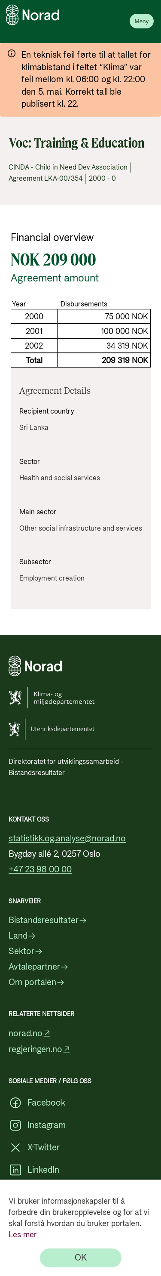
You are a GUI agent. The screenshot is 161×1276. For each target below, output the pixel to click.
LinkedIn (34, 1170)
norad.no (30, 1033)
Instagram (37, 1125)
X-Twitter (34, 1148)
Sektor (26, 951)
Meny (142, 21)
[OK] (81, 1257)
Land (22, 936)
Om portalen (37, 982)
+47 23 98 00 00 (40, 869)
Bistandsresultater (48, 920)
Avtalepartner (39, 967)
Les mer (22, 1235)
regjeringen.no (40, 1049)
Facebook (37, 1103)
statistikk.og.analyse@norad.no (67, 838)
